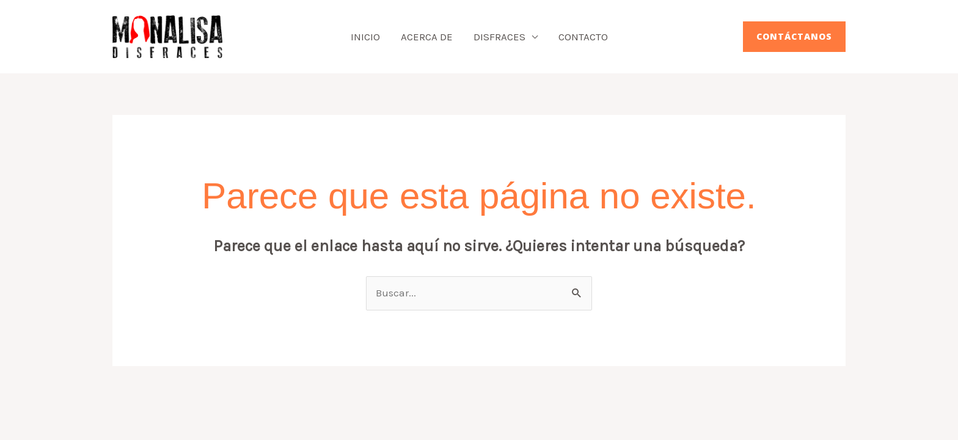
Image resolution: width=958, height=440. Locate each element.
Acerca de (427, 37)
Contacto (583, 37)
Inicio (365, 37)
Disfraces (499, 37)
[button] (794, 36)
